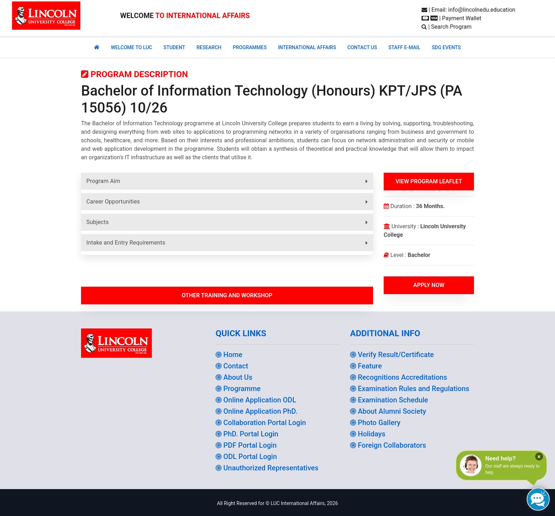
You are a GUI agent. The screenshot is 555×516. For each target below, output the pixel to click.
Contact (232, 366)
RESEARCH (208, 47)
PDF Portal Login (246, 445)
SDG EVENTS (446, 47)
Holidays (367, 434)
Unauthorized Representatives (267, 468)
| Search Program (446, 26)
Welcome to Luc (131, 47)
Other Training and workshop (227, 295)
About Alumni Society (388, 411)
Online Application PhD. (257, 411)
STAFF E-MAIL (404, 47)
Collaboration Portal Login (261, 422)
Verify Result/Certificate (392, 354)
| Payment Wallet (451, 18)
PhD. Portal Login (247, 434)
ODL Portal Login (246, 456)
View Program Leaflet (428, 181)
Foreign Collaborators (388, 445)
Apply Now (428, 285)
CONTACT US (362, 47)
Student (174, 47)
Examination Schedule (389, 400)
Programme (238, 388)
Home (229, 354)
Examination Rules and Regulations (409, 388)
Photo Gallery (375, 422)
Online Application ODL (256, 400)
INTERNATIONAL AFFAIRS (307, 47)
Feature (366, 366)
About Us (234, 377)
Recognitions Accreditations (398, 377)
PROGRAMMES (250, 47)
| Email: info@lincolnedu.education (468, 9)
